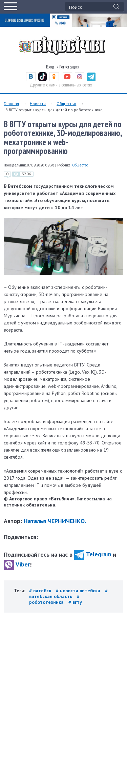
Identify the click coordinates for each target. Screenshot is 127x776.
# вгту (75, 602)
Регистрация (69, 67)
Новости (38, 103)
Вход (50, 67)
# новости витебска (79, 591)
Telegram (92, 554)
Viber (17, 564)
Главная (11, 103)
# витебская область (68, 593)
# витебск (40, 591)
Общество (66, 103)
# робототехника (54, 599)
